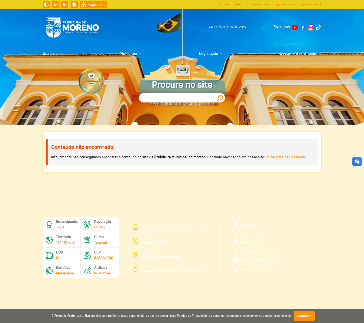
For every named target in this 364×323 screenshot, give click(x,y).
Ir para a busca (284, 4)
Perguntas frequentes (255, 242)
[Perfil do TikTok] (318, 27)
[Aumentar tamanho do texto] (55, 4)
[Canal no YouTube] (295, 27)
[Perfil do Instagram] (311, 27)
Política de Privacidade (192, 315)
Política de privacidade (256, 261)
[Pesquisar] (220, 97)
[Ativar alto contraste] (46, 4)
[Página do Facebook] (303, 27)
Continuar (304, 316)
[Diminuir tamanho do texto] (64, 4)
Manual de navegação (255, 251)
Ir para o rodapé (310, 4)
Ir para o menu (260, 4)
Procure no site (182, 85)
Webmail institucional (255, 269)
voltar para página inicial (286, 157)
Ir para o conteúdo (232, 4)
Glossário (245, 225)
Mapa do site (247, 234)
